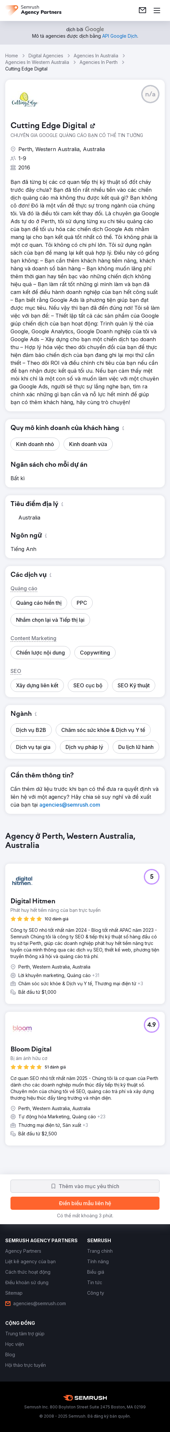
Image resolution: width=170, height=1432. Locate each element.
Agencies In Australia (96, 55)
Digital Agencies (45, 55)
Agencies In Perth (99, 62)
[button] (150, 94)
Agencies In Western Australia (37, 62)
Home (11, 55)
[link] (142, 10)
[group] (85, 994)
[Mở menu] (157, 10)
